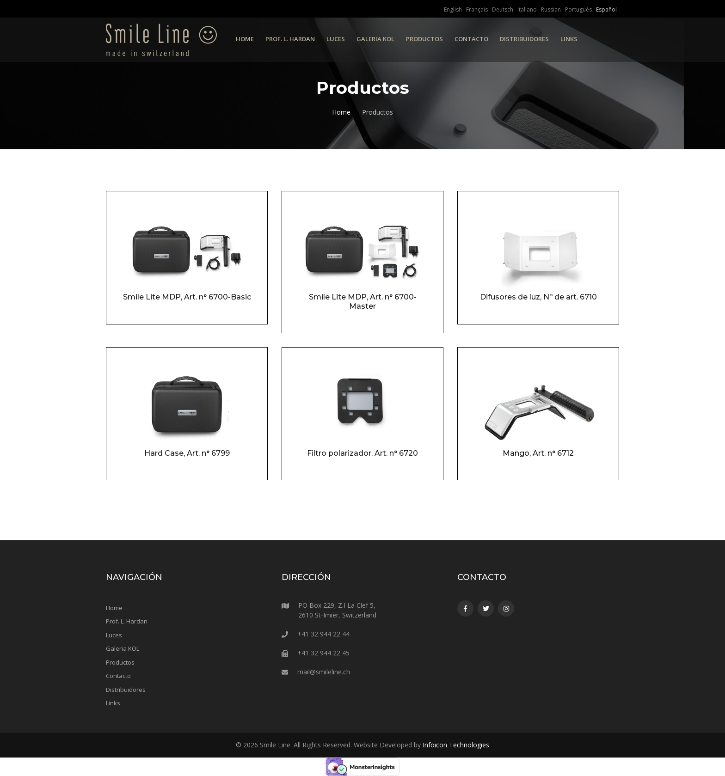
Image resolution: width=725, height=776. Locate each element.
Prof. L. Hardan (290, 39)
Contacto (471, 39)
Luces (335, 39)
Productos (424, 39)
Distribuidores (524, 39)
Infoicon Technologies (456, 744)
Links (569, 39)
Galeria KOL (375, 39)
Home (245, 39)
